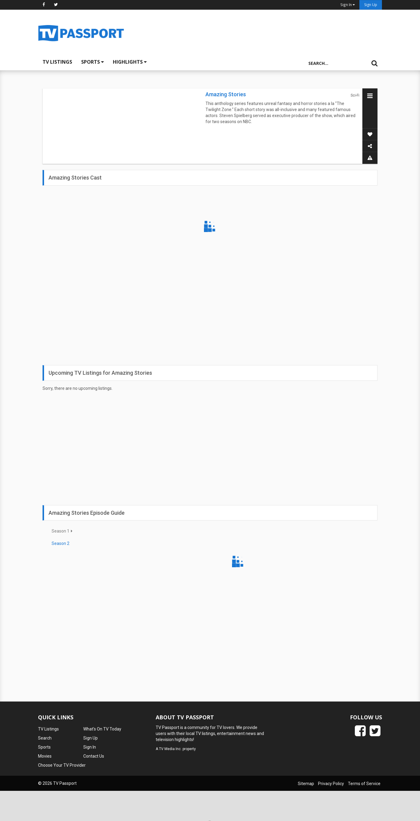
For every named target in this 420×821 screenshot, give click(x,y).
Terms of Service (364, 783)
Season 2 (60, 543)
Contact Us (93, 756)
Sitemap (306, 783)
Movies (45, 756)
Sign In (89, 747)
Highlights (130, 62)
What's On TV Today (102, 729)
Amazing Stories (225, 94)
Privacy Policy (331, 783)
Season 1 (60, 531)
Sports (92, 62)
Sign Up (370, 4)
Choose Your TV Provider (62, 765)
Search (45, 738)
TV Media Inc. (170, 749)
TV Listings (57, 62)
